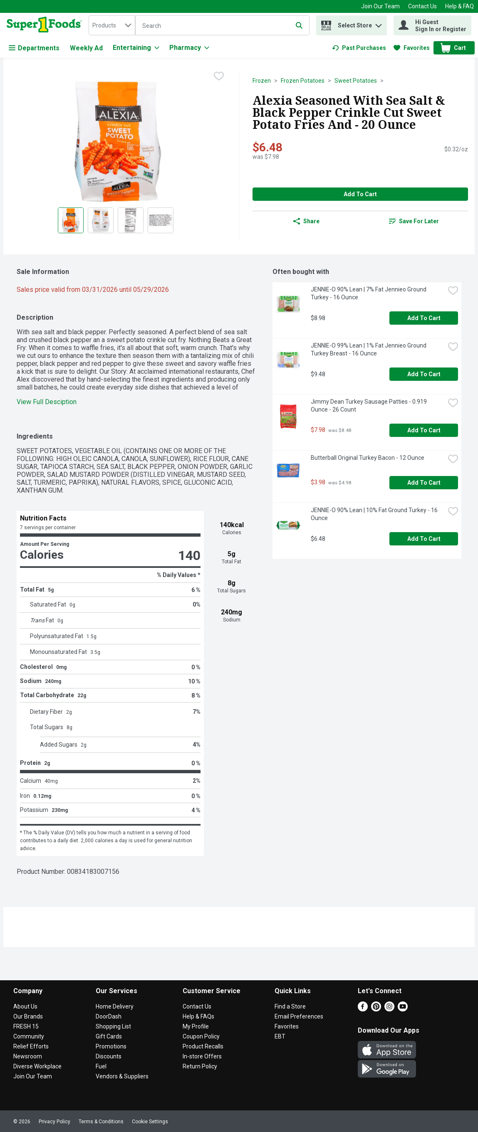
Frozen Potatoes (302, 80)
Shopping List (113, 1026)
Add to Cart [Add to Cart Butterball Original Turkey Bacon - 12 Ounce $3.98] (424, 482)
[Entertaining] (136, 47)
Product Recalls (203, 1046)
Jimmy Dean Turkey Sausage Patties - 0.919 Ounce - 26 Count (369, 405)
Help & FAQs (198, 1016)
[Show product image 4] (160, 220)
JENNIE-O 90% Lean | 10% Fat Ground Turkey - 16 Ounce (375, 514)
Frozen (262, 80)
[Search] (222, 26)
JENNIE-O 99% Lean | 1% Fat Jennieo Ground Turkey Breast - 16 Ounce (369, 349)
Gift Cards (109, 1036)
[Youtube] (403, 1009)
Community (28, 1036)
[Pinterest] (376, 1009)
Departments (34, 48)
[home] (46, 25)
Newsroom (27, 1056)
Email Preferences (299, 1016)
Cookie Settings (150, 1122)
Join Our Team (380, 6)
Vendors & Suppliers (122, 1076)
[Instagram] (389, 1009)
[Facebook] (363, 1009)
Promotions (111, 1046)
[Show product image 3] (131, 220)
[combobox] (112, 25)
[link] (359, 48)
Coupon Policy (201, 1036)
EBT (280, 1036)
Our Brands (28, 1016)
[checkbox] (218, 77)
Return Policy (200, 1066)
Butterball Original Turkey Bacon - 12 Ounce (367, 457)
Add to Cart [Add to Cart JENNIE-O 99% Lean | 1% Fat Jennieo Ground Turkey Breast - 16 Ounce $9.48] (424, 374)
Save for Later (414, 221)
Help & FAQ (459, 6)
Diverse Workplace (37, 1066)
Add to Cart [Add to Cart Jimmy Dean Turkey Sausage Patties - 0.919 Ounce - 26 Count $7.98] (424, 430)
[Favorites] (411, 48)
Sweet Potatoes (355, 80)
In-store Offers (202, 1056)
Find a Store (290, 1006)
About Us (25, 1006)
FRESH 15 (26, 1026)
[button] (378, 23)
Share (306, 221)
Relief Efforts (31, 1046)
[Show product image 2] (101, 220)
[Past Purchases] (359, 48)
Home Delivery (115, 1006)
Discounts (108, 1056)
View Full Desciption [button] (47, 402)
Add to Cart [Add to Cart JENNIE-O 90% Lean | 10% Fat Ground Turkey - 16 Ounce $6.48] (424, 538)
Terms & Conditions (101, 1122)
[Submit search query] (299, 25)
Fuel (101, 1066)
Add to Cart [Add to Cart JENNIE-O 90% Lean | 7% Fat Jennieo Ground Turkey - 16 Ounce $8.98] (424, 318)
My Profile (196, 1026)
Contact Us (422, 6)
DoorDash (108, 1016)
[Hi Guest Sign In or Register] (432, 25)
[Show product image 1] (71, 220)
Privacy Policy (54, 1122)
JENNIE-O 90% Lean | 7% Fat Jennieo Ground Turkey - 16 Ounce (369, 293)
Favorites (287, 1026)
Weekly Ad (86, 48)
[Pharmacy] (189, 47)
